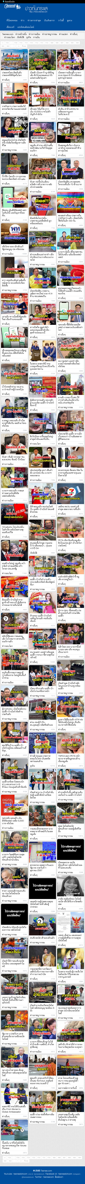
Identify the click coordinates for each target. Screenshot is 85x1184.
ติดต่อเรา (58, 1177)
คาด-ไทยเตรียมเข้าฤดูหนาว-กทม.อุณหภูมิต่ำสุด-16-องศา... (68, 1081)
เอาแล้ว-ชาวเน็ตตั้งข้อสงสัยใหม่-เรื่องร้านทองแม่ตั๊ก (14, 318)
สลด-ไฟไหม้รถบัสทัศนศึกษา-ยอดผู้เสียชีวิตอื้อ (69, 829)
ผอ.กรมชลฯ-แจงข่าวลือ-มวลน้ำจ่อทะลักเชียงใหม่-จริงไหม (69, 364)
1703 (31, 43)
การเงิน (36, 37)
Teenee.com (7, 34)
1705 (20, 43)
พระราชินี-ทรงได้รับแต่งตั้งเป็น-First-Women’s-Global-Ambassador (14, 1109)
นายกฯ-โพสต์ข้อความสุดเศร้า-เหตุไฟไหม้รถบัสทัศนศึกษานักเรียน (13, 857)
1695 (72, 43)
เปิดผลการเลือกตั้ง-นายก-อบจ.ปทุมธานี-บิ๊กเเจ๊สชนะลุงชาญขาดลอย (69, 75)
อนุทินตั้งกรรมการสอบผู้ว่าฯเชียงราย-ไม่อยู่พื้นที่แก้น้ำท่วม (14, 675)
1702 (36, 43)
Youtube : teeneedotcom (15, 1173)
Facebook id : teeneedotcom (58, 1173)
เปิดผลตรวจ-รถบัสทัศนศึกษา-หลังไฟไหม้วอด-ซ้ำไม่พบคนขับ (70, 865)
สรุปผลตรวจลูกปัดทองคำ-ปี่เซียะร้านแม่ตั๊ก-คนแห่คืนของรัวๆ (70, 291)
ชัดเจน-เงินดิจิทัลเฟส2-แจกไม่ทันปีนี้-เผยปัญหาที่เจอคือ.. (14, 213)
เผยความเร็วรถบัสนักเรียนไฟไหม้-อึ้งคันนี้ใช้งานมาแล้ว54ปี (14, 1000)
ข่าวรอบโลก (9, 37)
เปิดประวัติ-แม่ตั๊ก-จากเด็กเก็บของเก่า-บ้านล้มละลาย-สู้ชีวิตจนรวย (70, 436)
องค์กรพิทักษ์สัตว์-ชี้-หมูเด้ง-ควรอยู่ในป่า (68, 578)
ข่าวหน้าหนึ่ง (21, 34)
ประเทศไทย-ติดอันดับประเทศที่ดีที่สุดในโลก (12, 74)
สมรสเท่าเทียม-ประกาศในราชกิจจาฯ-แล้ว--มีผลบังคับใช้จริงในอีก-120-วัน (70, 218)
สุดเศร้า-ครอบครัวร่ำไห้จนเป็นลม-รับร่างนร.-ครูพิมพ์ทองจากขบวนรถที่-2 (42, 1081)
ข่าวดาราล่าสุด (34, 20)
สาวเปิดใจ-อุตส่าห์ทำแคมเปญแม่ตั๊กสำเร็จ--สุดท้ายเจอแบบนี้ (40, 330)
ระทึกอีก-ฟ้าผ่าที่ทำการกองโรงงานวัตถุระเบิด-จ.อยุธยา (70, 1045)
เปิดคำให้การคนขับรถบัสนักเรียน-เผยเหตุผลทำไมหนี (13, 964)
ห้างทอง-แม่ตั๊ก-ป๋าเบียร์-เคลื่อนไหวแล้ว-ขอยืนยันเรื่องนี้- (41, 618)
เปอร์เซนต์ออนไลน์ (25, 27)
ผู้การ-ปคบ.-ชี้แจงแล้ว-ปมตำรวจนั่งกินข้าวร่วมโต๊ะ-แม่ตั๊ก (69, 613)
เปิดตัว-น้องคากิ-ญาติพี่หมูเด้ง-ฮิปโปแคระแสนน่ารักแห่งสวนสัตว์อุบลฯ (42, 75)
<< (2, 43)
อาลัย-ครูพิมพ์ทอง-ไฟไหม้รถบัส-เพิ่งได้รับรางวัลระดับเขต (70, 901)
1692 (8, 46)
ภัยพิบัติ (20, 37)
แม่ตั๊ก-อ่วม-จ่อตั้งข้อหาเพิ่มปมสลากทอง (42, 1115)
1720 (7, 43)
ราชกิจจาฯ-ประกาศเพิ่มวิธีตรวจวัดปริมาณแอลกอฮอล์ (14, 107)
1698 (57, 43)
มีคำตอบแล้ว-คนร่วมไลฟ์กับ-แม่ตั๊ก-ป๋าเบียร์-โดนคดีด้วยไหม (42, 509)
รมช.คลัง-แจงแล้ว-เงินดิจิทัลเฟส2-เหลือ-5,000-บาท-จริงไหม (13, 821)
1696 (67, 43)
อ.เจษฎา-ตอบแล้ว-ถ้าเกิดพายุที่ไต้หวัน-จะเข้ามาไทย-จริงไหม (14, 423)
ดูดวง (69, 20)
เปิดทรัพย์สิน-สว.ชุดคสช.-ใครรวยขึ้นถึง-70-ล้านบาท (70, 183)
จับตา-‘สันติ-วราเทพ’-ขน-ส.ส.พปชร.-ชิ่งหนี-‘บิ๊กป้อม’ (13, 458)
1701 (41, 43)
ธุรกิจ (28, 37)
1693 (3, 46)
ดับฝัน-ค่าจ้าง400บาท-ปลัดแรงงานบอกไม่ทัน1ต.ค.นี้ (68, 112)
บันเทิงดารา (49, 20)
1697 (62, 43)
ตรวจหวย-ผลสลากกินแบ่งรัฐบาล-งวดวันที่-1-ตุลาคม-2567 (41, 868)
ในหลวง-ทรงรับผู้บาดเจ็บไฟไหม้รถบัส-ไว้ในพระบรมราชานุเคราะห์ (70, 974)
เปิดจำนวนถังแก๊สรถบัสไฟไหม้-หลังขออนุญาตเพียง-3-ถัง (42, 1008)
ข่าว (22, 20)
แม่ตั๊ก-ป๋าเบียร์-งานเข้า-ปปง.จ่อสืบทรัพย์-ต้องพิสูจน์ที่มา (42, 582)
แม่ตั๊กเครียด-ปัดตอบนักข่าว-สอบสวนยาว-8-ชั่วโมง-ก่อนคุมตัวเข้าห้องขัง (14, 784)
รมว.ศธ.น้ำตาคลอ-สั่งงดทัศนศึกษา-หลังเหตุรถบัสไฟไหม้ (14, 1073)
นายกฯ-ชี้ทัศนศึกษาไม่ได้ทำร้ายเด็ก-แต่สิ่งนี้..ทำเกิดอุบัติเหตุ (42, 1044)
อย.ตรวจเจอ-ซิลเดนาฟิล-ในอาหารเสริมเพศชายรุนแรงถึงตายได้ (70, 473)
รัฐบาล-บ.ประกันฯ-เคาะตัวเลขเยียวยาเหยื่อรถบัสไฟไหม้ (13, 1036)
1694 (77, 43)
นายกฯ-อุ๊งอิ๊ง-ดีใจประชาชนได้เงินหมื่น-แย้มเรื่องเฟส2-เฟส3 (70, 254)
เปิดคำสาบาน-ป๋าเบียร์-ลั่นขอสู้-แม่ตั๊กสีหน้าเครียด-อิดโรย (42, 795)
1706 (15, 43)
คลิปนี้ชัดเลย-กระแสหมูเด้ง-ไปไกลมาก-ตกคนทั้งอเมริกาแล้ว (13, 639)
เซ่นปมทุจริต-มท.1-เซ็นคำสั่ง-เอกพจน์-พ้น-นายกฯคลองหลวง (41, 473)
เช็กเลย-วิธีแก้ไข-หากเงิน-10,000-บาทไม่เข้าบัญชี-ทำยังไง (40, 112)
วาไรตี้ (61, 20)
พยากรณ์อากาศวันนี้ (67, 1088)
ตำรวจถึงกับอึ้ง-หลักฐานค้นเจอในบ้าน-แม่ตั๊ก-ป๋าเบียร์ (70, 793)
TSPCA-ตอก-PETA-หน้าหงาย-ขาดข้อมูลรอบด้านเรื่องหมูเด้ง (69, 759)
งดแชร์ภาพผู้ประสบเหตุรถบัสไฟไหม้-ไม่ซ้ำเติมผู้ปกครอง (41, 904)
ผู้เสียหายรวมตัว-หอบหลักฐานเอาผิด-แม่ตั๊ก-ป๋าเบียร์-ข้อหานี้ (42, 403)
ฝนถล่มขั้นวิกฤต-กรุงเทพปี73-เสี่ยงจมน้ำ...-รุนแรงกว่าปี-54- (41, 546)
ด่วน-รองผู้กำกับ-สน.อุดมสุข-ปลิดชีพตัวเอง (41, 723)
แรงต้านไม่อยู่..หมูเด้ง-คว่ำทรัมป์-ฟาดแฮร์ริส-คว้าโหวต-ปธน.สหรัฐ (13, 566)
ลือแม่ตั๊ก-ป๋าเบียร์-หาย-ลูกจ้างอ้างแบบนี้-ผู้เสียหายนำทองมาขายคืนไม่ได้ (14, 602)
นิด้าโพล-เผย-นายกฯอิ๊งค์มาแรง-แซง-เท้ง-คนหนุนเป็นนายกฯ (69, 649)
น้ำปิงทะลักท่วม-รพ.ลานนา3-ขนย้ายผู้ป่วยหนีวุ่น (13, 388)
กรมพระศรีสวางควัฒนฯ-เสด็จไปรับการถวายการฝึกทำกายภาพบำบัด (42, 972)
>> (19, 46)
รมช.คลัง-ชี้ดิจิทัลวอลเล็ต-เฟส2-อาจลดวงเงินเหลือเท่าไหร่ (70, 327)
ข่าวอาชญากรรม (49, 34)
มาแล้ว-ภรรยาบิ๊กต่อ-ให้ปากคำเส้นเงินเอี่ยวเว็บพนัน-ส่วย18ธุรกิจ (68, 400)
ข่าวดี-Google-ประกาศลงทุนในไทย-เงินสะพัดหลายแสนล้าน (40, 759)
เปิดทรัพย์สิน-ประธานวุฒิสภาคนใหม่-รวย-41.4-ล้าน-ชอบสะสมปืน (41, 294)
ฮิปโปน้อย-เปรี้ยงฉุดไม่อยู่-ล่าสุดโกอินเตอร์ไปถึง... (42, 437)
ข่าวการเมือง (34, 34)
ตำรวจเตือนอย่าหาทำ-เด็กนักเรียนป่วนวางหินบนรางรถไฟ (42, 257)
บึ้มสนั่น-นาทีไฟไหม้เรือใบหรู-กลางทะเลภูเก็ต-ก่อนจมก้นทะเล (14, 1145)
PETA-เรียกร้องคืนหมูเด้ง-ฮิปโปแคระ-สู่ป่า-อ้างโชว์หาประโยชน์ (70, 543)
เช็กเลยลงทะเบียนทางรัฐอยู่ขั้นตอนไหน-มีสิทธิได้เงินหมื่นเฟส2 (14, 353)
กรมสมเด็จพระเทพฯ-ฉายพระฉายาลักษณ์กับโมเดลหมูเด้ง (41, 831)
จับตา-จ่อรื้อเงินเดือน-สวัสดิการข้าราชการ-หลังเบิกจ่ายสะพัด (41, 184)
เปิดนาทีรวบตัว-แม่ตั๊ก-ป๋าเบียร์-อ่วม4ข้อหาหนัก (41, 689)
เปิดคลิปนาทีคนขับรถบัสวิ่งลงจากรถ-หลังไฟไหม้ (14, 928)
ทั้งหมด (24, 46)
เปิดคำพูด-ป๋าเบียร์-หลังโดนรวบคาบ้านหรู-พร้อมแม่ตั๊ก (69, 686)
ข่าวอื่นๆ (73, 34)
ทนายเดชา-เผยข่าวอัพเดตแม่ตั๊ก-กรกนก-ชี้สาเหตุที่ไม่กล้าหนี (42, 655)
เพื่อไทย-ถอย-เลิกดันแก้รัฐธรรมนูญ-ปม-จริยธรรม (13, 247)
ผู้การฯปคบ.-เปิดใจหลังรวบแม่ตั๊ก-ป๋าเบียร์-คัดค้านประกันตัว (14, 712)
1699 (52, 43)
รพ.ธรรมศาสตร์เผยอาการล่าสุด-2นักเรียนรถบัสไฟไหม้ (69, 1011)
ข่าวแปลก (63, 34)
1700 (46, 43)
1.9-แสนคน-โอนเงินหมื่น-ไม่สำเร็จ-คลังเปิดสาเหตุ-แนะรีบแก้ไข (13, 530)
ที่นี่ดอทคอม (12, 20)
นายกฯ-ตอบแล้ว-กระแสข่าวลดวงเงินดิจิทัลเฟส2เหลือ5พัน (13, 493)
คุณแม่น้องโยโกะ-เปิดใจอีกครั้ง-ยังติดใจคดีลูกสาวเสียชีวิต (14, 143)
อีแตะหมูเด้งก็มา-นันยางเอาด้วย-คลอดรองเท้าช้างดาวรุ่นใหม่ (69, 148)
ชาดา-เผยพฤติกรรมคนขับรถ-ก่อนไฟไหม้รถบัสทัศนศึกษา (14, 893)
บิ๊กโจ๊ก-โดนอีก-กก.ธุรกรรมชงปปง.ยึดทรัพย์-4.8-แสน (14, 177)
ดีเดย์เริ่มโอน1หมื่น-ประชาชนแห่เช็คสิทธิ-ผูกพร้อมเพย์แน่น (41, 221)
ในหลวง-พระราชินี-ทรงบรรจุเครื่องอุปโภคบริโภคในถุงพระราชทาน (42, 366)
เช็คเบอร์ (10, 27)
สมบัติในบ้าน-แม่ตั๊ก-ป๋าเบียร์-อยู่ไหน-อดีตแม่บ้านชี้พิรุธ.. (14, 748)
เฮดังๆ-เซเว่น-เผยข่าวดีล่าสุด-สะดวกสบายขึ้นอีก (69, 508)
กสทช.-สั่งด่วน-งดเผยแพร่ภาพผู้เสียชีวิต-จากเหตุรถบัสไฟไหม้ (69, 938)
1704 (26, 43)
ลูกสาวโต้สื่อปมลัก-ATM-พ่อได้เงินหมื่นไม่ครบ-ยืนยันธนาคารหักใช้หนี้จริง (70, 722)
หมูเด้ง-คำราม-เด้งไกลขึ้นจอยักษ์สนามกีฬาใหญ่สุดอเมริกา (41, 148)
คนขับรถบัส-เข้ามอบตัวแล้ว (42, 938)
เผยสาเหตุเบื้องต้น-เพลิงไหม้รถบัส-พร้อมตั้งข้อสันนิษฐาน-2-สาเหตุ (69, 1117)
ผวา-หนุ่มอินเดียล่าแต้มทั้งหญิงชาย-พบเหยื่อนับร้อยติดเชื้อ (14, 283)
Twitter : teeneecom (44, 1177)
